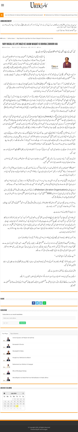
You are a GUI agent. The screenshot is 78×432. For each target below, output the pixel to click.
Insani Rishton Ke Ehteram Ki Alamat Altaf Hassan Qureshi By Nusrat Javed (23, 15)
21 (11, 406)
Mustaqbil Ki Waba (18, 351)
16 (17, 404)
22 (14, 406)
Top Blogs (5, 333)
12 (4, 404)
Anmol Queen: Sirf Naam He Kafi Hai (23, 337)
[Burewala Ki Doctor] (6, 346)
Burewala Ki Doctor (18, 344)
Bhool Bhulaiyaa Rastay (19, 371)
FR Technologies (42, 429)
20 (8, 406)
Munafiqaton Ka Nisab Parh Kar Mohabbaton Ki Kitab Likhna (30, 377)
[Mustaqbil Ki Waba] (6, 352)
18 (23, 404)
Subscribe (22, 322)
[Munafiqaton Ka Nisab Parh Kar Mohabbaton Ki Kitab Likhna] (6, 379)
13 (8, 404)
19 (4, 406)
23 (17, 406)
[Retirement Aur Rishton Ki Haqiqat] (6, 366)
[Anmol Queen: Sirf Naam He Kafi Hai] (6, 339)
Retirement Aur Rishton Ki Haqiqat (23, 364)
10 (20, 401)
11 (23, 401)
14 (11, 404)
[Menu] (3, 5)
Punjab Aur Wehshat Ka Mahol (22, 357)
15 (14, 404)
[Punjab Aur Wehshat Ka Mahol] (6, 359)
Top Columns (14, 333)
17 (20, 404)
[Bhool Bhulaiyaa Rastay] (6, 372)
